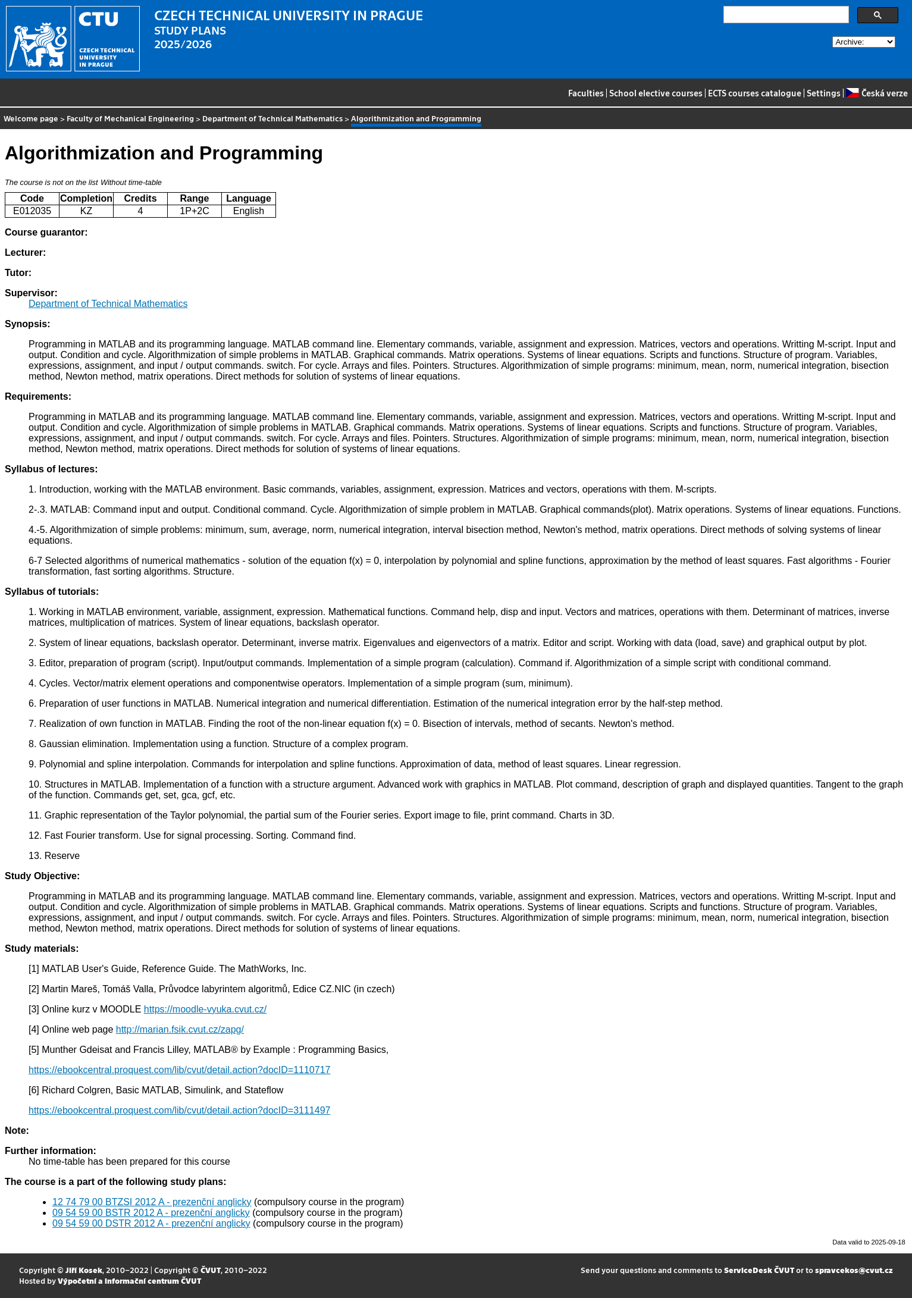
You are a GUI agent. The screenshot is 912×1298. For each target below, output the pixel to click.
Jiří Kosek (83, 1269)
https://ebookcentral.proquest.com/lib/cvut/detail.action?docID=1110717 (179, 1070)
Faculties (586, 92)
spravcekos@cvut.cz (854, 1269)
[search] (785, 15)
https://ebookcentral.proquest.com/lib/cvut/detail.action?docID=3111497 (179, 1110)
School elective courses (656, 92)
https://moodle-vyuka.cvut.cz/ (205, 1009)
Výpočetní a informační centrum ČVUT (129, 1280)
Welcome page (31, 118)
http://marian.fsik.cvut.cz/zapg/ (180, 1029)
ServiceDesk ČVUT (759, 1269)
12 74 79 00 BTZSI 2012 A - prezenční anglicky (151, 1202)
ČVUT (210, 1269)
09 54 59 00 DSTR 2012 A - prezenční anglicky (151, 1223)
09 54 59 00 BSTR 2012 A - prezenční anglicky (151, 1213)
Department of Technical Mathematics (272, 118)
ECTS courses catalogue (754, 92)
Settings (824, 92)
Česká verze (876, 92)
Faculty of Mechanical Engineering (130, 118)
